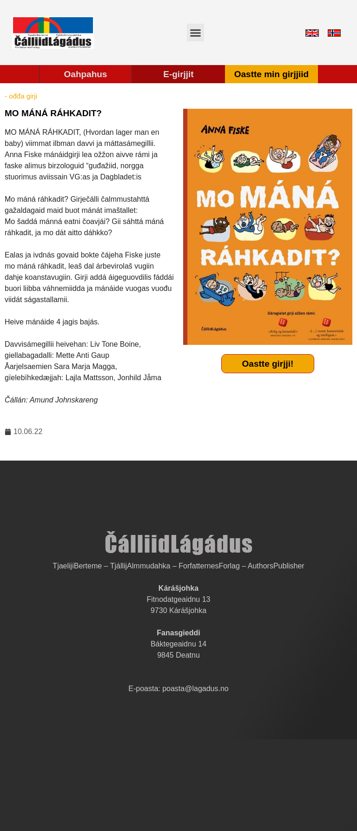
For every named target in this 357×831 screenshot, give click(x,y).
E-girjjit (178, 74)
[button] (196, 32)
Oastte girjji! (268, 364)
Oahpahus (85, 74)
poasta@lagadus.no (195, 688)
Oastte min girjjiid (271, 74)
